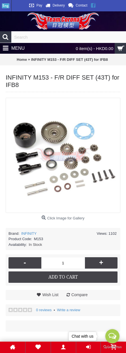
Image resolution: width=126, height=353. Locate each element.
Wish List (50, 294)
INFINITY (29, 233)
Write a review (68, 310)
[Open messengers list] (112, 336)
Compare (79, 294)
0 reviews (44, 310)
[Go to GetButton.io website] (112, 347)
